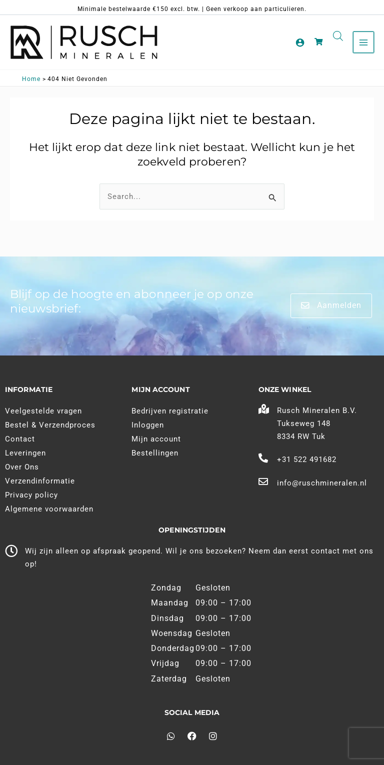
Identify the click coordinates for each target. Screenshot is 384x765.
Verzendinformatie (40, 481)
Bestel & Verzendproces (50, 425)
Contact (20, 439)
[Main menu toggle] (363, 42)
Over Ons (22, 467)
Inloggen (148, 425)
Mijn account (156, 439)
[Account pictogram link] (300, 42)
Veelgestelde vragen (43, 411)
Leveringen (25, 453)
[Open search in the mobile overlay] (338, 36)
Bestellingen (155, 453)
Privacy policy (31, 495)
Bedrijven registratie (170, 411)
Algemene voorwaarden (49, 509)
